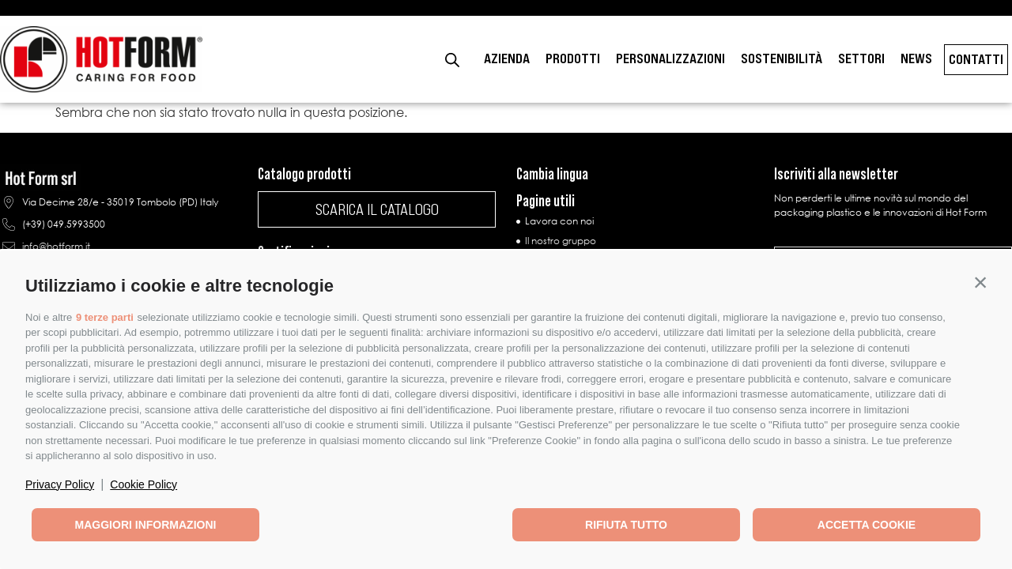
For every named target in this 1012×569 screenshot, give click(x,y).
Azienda (507, 58)
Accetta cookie (867, 524)
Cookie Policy (143, 484)
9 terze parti (105, 317)
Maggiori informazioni (146, 524)
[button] (980, 282)
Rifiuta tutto (626, 524)
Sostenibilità (781, 58)
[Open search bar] (452, 59)
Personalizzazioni (670, 58)
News (916, 58)
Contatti (976, 59)
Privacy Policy (59, 484)
